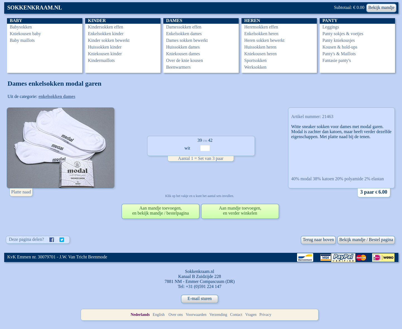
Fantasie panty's (336, 60)
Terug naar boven (318, 239)
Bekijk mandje (381, 7)
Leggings (330, 27)
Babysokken (21, 27)
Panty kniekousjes (338, 40)
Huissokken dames (183, 47)
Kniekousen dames (183, 53)
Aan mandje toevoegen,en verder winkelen (240, 210)
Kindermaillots (101, 60)
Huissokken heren (260, 47)
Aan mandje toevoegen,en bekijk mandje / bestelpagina (160, 210)
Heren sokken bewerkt (264, 40)
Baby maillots (22, 40)
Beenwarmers (178, 67)
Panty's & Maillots (339, 53)
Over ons (176, 315)
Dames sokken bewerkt (187, 40)
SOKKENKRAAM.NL (34, 7)
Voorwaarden (196, 315)
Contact (236, 315)
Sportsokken (255, 60)
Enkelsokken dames (184, 33)
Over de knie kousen (184, 60)
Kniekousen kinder (105, 53)
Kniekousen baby (25, 33)
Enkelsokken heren (261, 33)
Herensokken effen (261, 27)
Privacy (265, 315)
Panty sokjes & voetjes (342, 33)
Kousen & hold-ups (339, 47)
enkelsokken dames (57, 96)
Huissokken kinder (104, 47)
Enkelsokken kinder (106, 33)
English (159, 315)
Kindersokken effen (105, 27)
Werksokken (255, 67)
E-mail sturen (200, 298)
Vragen (250, 315)
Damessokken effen (183, 27)
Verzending (218, 315)
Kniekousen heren (260, 53)
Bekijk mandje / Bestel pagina (366, 239)
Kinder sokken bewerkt (109, 40)
